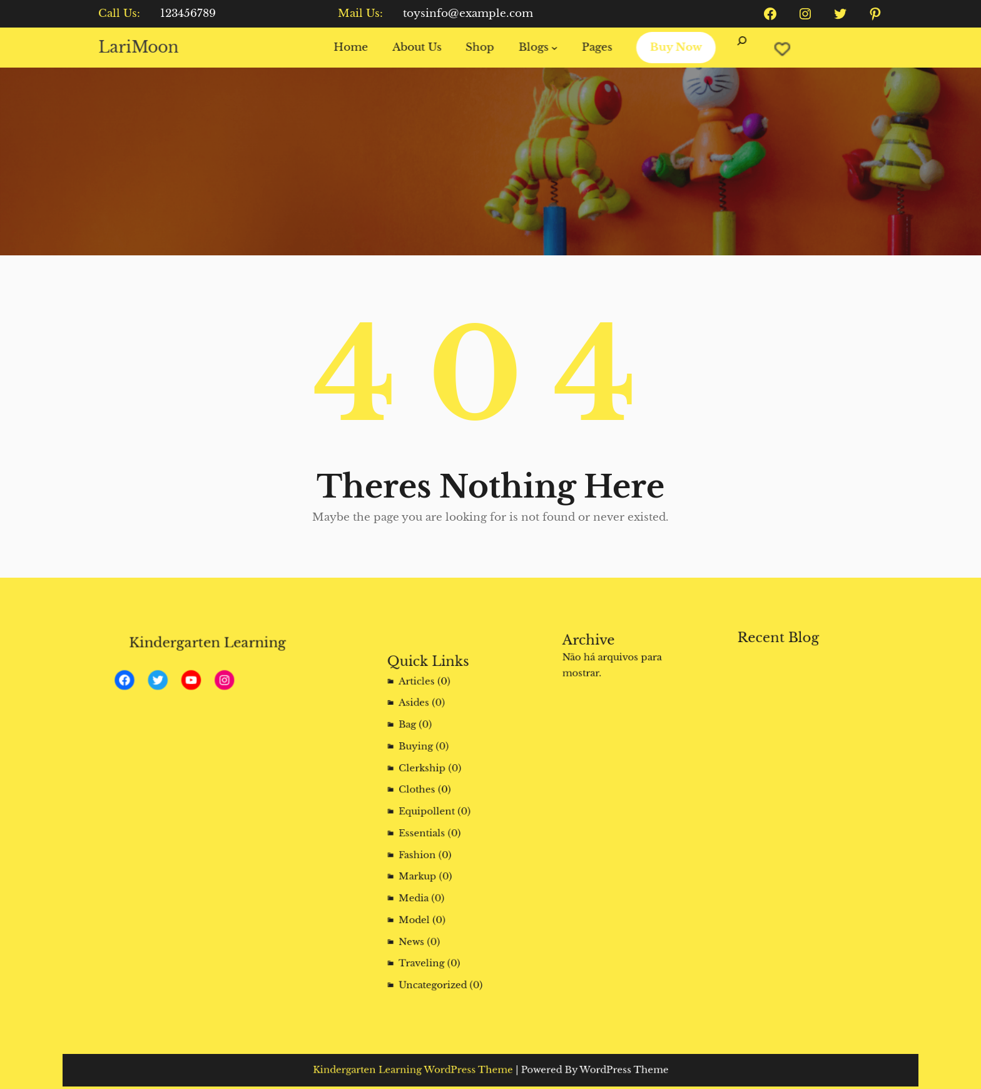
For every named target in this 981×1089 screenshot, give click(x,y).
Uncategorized (439, 937)
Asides (426, 739)
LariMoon (151, 47)
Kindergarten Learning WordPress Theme (436, 1070)
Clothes (428, 801)
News (424, 907)
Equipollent (435, 816)
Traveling (431, 922)
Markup (428, 861)
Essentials (431, 831)
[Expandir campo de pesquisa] (733, 47)
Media (426, 876)
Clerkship (432, 785)
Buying (427, 770)
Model (426, 891)
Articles (427, 724)
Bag (421, 755)
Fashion (428, 846)
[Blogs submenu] (552, 47)
